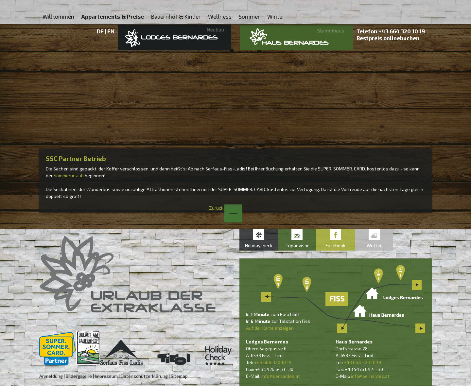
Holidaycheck (258, 245)
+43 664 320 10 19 (401, 31)
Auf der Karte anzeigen (270, 328)
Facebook (335, 245)
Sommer (249, 16)
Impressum (106, 376)
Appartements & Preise (112, 16)
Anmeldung (51, 376)
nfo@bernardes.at (281, 376)
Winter (276, 16)
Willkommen (58, 16)
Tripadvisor (297, 245)
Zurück (225, 208)
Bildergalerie (79, 376)
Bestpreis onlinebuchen (388, 38)
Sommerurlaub (69, 175)
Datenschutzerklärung (144, 376)
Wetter (374, 245)
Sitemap (179, 376)
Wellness (220, 16)
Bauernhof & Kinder (176, 16)
